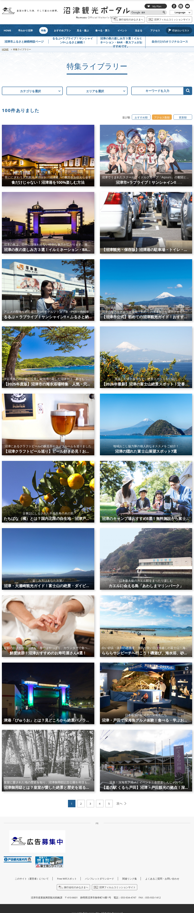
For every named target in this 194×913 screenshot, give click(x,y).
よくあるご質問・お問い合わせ (162, 878)
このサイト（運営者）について (32, 878)
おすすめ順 (141, 117)
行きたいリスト (180, 30)
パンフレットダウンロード (99, 878)
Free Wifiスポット (67, 878)
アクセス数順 (162, 117)
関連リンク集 (129, 878)
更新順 (183, 117)
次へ (119, 803)
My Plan (154, 6)
